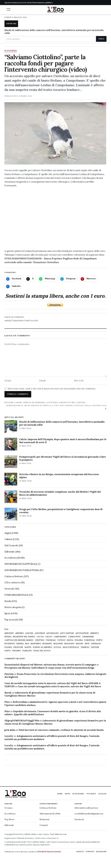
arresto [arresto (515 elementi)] (94, 633)
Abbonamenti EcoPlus (50, 813)
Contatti (44, 825)
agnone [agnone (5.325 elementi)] (29, 633)
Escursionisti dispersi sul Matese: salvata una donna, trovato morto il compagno (50, 664)
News (7, 588)
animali (7, 320)
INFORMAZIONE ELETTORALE (20, 564)
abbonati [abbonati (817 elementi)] (9, 633)
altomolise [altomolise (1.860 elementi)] (52, 633)
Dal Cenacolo (11, 545)
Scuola (7, 601)
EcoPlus (102, 794)
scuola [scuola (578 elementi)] (57, 647)
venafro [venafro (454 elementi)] (16, 651)
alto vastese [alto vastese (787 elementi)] (67, 633)
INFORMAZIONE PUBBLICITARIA (21, 570)
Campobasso (18, 320)
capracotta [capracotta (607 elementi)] (74, 637)
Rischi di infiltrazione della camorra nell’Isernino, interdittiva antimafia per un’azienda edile (61, 423)
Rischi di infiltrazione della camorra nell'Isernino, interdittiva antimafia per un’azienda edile (54, 31)
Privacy (80, 852)
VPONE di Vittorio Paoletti (49, 851)
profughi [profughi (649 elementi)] (18, 647)
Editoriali (8, 825)
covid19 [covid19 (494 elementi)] (61, 640)
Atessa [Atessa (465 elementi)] (8, 637)
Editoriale (9, 551)
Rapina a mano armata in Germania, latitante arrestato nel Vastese (44, 402)
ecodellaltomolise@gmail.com (89, 813)
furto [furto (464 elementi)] (99, 640)
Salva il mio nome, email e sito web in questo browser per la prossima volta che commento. (52, 388)
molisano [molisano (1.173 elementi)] (69, 644)
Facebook (79, 819)
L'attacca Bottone (13, 576)
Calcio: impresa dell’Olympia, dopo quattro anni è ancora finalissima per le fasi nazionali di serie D (62, 441)
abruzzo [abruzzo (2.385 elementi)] (19, 633)
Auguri (7, 533)
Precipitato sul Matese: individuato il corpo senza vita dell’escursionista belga (49, 667)
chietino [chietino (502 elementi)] (39, 640)
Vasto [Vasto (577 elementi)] (7, 651)
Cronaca (8, 808)
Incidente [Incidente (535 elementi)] (9, 644)
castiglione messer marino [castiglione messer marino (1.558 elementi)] (19, 640)
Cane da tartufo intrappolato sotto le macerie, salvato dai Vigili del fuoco (59, 686)
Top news (9, 619)
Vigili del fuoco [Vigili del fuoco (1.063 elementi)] (42, 651)
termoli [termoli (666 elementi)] (85, 647)
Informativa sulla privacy (86, 808)
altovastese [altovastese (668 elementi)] (82, 633)
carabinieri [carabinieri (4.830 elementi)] (88, 637)
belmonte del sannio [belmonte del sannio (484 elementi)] (24, 637)
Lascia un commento (14, 317)
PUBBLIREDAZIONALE (16, 595)
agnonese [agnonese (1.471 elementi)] (40, 633)
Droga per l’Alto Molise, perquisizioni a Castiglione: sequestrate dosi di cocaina (60, 511)
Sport (7, 613)
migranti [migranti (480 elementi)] (47, 644)
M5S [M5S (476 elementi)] (27, 644)
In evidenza (10, 51)
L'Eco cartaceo (12, 582)
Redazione (45, 819)
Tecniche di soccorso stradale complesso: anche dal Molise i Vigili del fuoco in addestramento (60, 493)
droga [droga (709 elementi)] (70, 640)
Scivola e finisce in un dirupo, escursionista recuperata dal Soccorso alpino (59, 476)
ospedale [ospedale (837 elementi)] (96, 644)
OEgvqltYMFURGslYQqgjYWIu (21, 720)
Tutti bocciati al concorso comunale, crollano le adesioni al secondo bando (61, 730)
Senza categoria (12, 607)
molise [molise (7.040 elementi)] (79, 644)
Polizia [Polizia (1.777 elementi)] (8, 647)
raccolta (34, 320)
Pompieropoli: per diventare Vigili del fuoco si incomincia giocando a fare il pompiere (62, 458)
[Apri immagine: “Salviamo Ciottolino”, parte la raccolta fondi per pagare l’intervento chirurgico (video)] (55, 133)
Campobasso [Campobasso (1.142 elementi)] (60, 637)
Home (60, 794)
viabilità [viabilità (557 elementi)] (27, 651)
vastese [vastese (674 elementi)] (95, 647)
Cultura (8, 539)
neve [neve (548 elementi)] (87, 644)
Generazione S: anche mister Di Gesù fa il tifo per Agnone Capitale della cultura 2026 (56, 406)
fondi (27, 320)
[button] (8, 9)
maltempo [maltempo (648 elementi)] (36, 644)
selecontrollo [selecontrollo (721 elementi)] (71, 647)
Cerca (101, 39)
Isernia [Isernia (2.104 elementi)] (20, 644)
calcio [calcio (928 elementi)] (48, 637)
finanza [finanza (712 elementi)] (79, 640)
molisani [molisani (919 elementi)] (58, 644)
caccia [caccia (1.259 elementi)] (40, 637)
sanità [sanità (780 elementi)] (28, 647)
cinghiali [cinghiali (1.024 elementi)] (51, 640)
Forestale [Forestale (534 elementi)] (89, 640)
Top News (91, 794)
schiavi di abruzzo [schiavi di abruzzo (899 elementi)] (42, 647)
